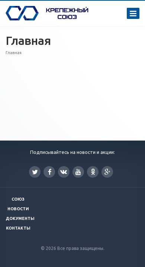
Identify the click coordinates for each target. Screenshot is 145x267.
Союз (18, 199)
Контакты (18, 228)
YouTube (78, 172)
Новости (18, 209)
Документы (20, 218)
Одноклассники (93, 171)
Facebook (50, 172)
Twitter (35, 172)
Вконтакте (63, 171)
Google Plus (107, 172)
